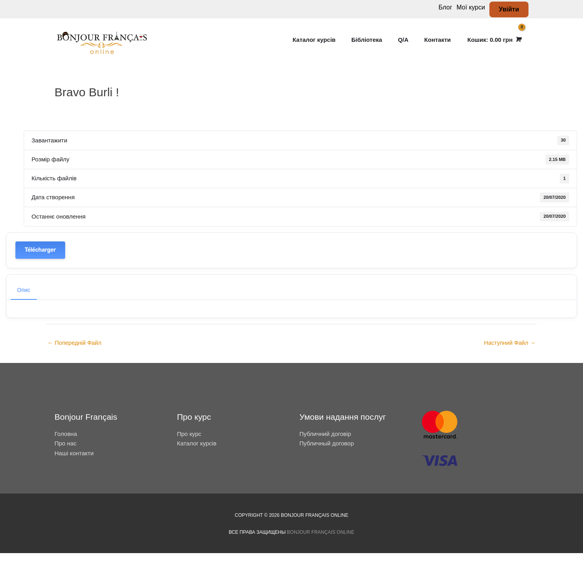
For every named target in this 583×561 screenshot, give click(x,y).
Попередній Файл (75, 351)
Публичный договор (326, 451)
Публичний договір (325, 441)
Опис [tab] (23, 297)
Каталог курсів (196, 451)
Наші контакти (74, 461)
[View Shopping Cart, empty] (493, 44)
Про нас (66, 451)
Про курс (189, 441)
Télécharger (40, 257)
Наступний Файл (509, 351)
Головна (66, 441)
